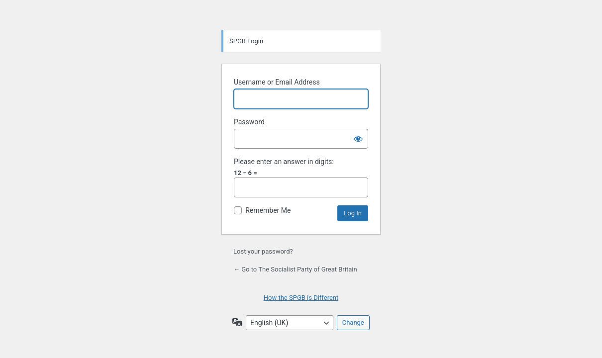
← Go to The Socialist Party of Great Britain (295, 269)
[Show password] (358, 139)
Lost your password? (263, 251)
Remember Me (268, 210)
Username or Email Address (277, 82)
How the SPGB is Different (301, 297)
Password (249, 122)
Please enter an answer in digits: (284, 162)
